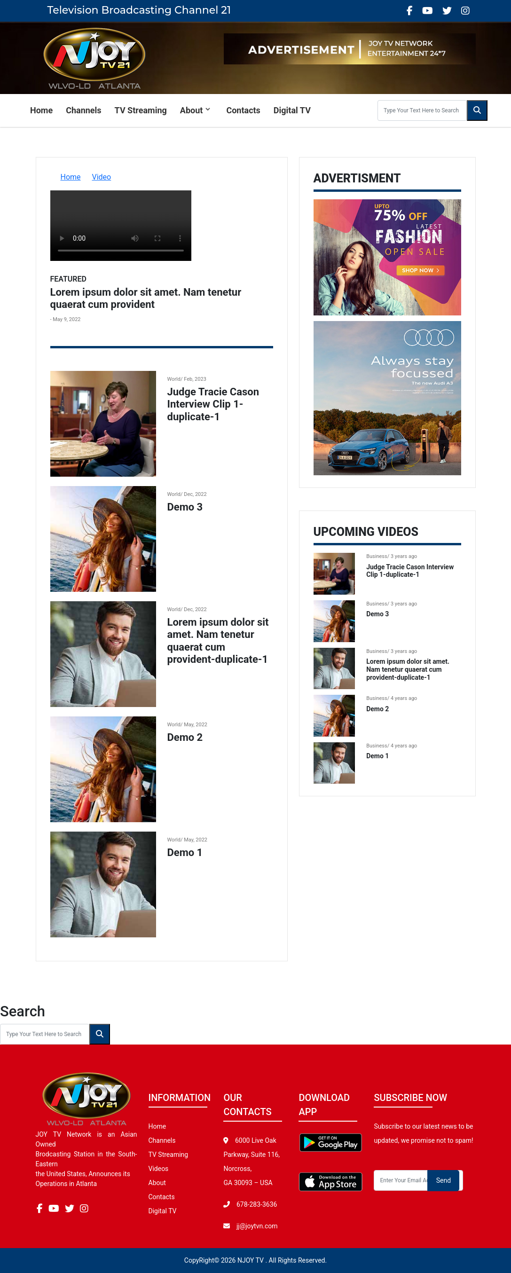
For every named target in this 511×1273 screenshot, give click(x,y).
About (191, 110)
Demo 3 (185, 507)
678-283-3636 (256, 1204)
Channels (83, 110)
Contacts (243, 110)
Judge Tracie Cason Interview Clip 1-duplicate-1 (213, 404)
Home (41, 110)
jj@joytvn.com (257, 1226)
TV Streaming (141, 110)
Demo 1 (185, 852)
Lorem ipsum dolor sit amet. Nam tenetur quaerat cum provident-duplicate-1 (218, 640)
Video (101, 177)
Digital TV (292, 110)
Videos (159, 1168)
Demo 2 (185, 737)
